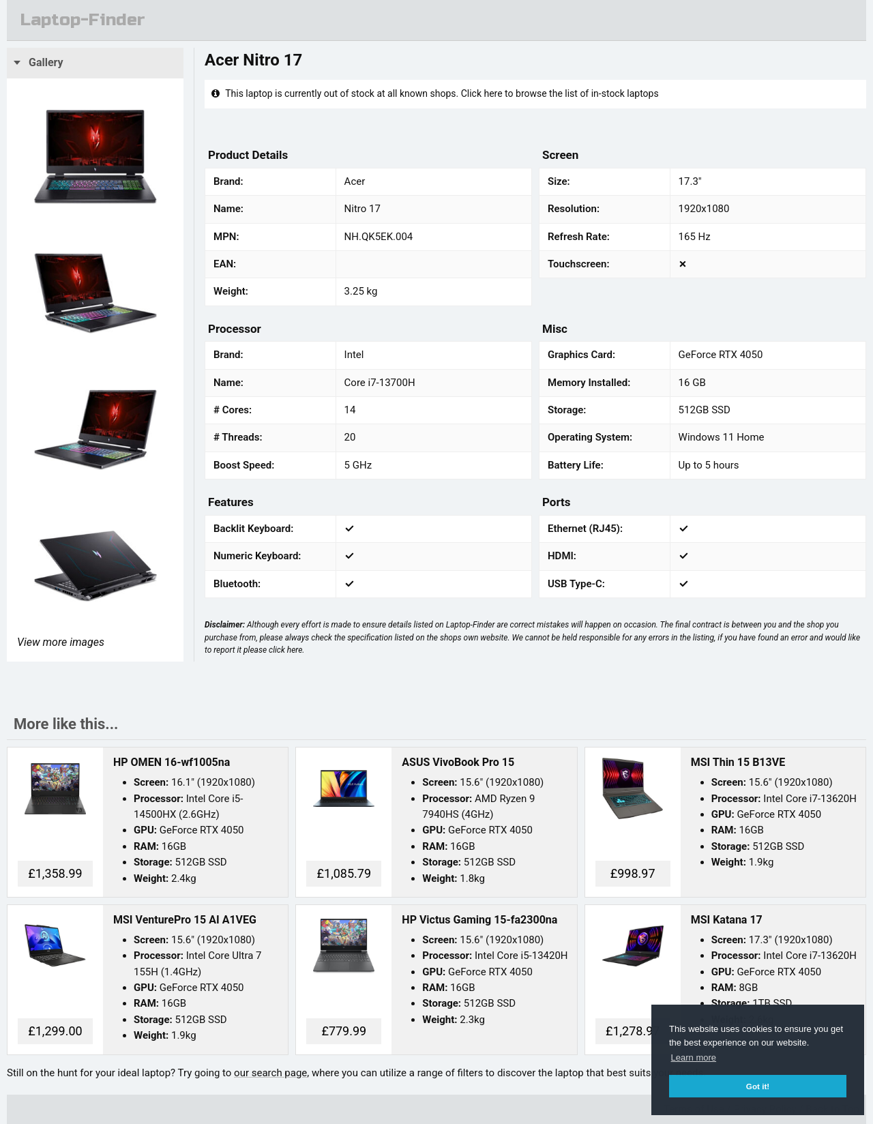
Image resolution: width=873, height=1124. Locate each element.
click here (285, 650)
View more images (60, 642)
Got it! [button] (757, 1086)
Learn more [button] (693, 1057)
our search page (270, 1073)
